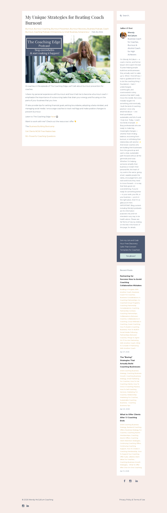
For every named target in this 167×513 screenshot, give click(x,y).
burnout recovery (78, 29)
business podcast (94, 29)
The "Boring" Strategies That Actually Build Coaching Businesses (130, 362)
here (53, 117)
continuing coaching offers (130, 443)
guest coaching (134, 324)
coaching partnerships (128, 313)
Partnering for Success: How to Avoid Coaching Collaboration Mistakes (131, 281)
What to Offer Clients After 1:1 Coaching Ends (130, 417)
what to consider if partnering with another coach (130, 345)
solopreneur (84, 32)
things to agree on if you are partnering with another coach (129, 340)
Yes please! (130, 256)
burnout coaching (42, 29)
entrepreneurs (57, 32)
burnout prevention (60, 29)
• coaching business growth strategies (130, 462)
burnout (29, 29)
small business (71, 32)
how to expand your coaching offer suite (131, 454)
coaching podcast (42, 32)
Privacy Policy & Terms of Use (132, 500)
